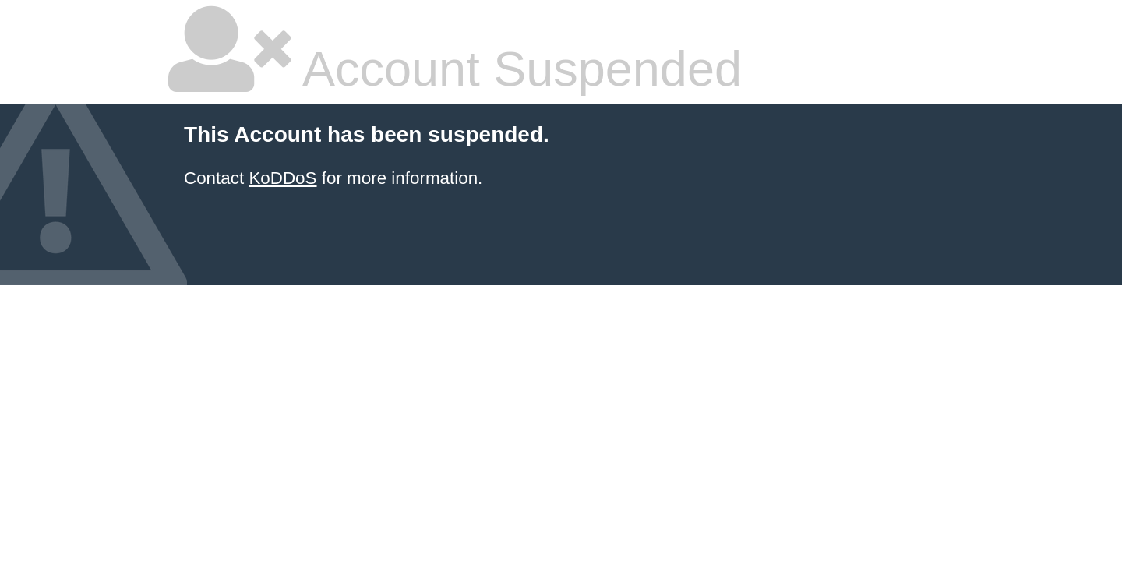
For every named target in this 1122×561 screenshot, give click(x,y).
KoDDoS (282, 178)
